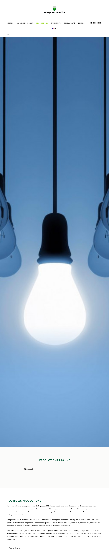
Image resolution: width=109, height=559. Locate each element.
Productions (42, 23)
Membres (82, 23)
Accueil (10, 23)
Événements (56, 23)
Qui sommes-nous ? (24, 23)
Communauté (69, 23)
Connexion (97, 23)
